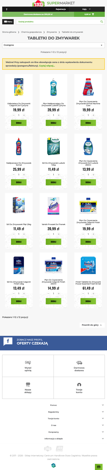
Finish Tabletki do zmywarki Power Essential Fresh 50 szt (88, 283)
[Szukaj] (60, 21)
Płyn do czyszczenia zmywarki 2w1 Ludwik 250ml (88, 163)
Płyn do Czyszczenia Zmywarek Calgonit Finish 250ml (88, 222)
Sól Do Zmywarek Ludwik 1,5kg (53, 164)
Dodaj (18, 122)
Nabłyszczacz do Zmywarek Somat (18, 164)
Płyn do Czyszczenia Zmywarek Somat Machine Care (88, 103)
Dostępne (53, 45)
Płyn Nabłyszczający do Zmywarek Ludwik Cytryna (53, 104)
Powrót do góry (92, 325)
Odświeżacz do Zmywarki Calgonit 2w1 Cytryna (18, 104)
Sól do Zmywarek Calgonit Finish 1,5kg (19, 283)
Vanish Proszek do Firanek (53, 224)
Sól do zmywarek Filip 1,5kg (18, 224)
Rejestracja (61, 9)
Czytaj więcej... (47, 65)
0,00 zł (89, 14)
